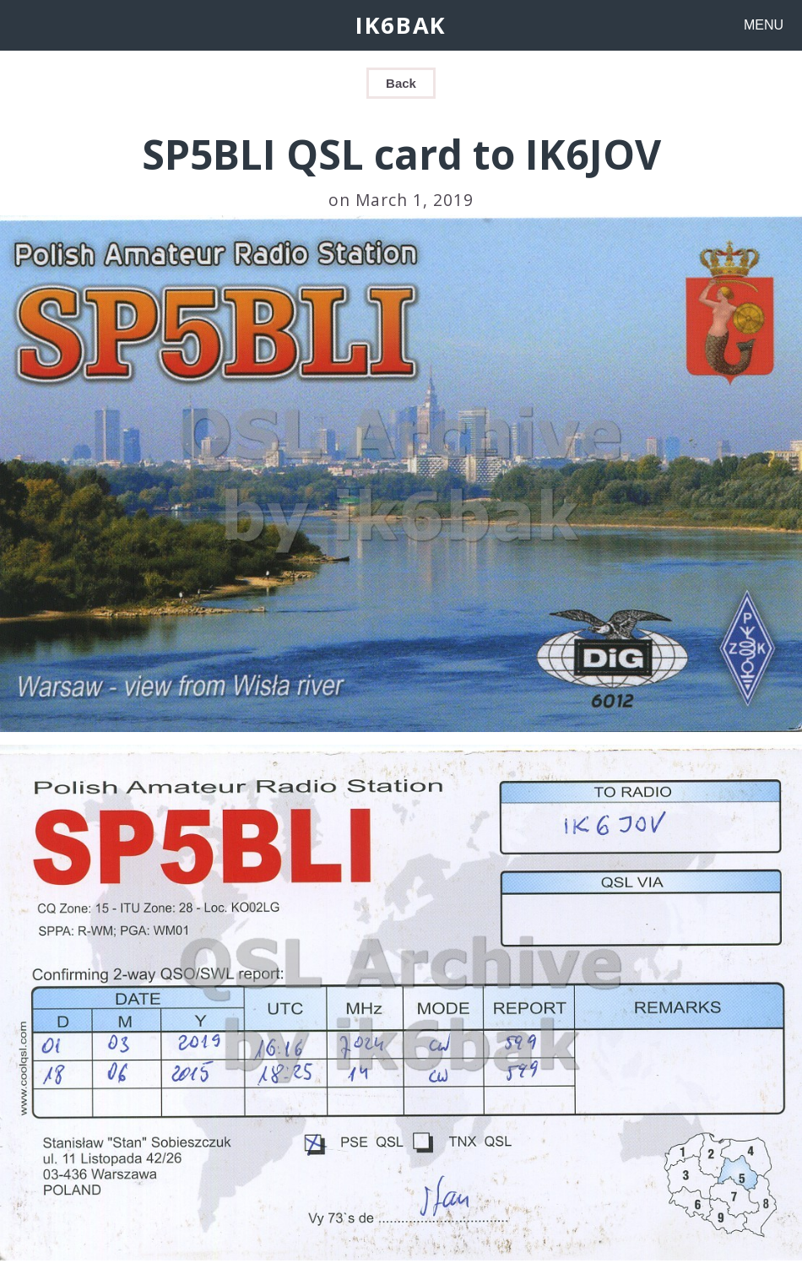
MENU (763, 25)
